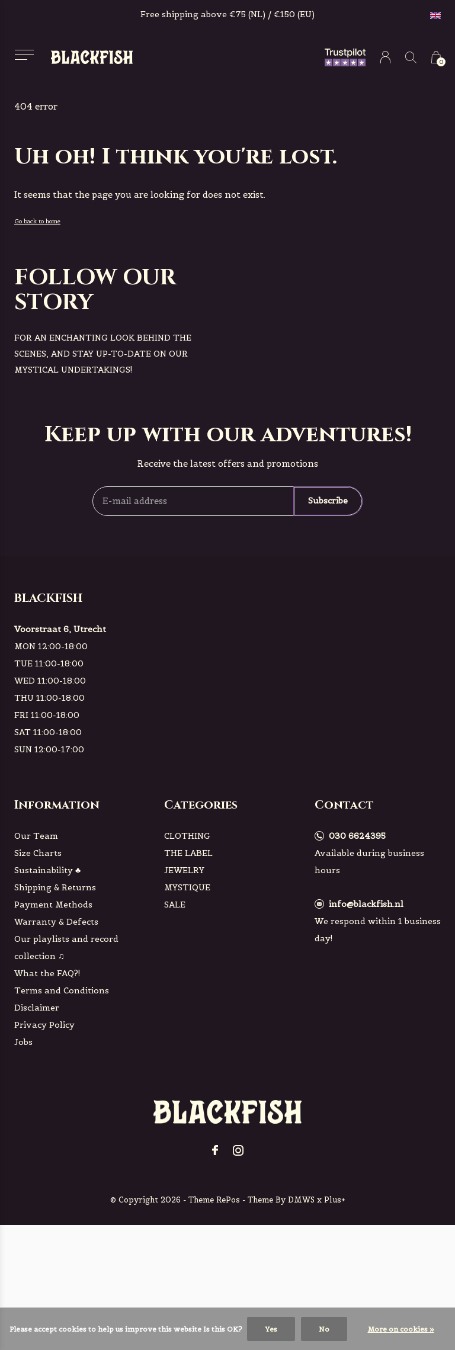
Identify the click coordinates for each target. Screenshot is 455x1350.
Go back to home (37, 221)
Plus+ (334, 1200)
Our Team (36, 835)
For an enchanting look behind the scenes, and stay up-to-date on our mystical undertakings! (102, 353)
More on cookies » (401, 1329)
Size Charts (38, 853)
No (324, 1329)
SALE (174, 904)
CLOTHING (187, 835)
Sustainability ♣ (47, 870)
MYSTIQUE (187, 887)
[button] (24, 54)
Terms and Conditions (61, 990)
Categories (201, 805)
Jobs (23, 1042)
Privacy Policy (44, 1024)
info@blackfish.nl (366, 904)
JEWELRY (184, 870)
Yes (271, 1329)
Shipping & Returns (55, 887)
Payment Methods (53, 904)
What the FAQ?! (47, 973)
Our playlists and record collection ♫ (66, 947)
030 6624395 (357, 835)
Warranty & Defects (56, 921)
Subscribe (328, 500)
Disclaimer (36, 1007)
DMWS (301, 1200)
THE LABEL (188, 853)
